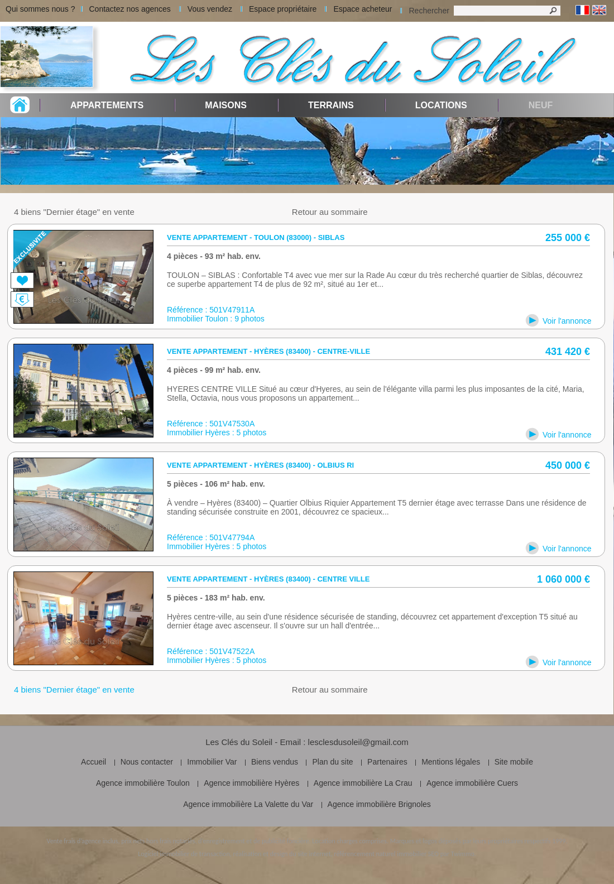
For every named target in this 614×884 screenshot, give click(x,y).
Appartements (106, 105)
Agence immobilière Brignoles (379, 804)
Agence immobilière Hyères (251, 783)
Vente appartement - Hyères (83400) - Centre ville (268, 579)
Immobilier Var (212, 761)
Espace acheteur (362, 8)
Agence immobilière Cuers (472, 783)
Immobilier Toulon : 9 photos (216, 318)
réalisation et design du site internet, (282, 854)
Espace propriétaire (282, 8)
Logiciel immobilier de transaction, (185, 854)
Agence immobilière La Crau (363, 783)
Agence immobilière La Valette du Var (248, 804)
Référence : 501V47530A (211, 423)
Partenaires (387, 761)
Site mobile (514, 761)
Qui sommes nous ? (40, 8)
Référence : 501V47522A (211, 651)
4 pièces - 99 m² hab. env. (214, 370)
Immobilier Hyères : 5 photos (216, 432)
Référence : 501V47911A (211, 309)
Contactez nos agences (130, 8)
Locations (441, 105)
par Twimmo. (458, 854)
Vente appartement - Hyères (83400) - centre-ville (268, 351)
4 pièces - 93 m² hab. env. (214, 256)
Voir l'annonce (567, 320)
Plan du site (332, 761)
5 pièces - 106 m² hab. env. (216, 483)
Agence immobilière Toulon (143, 783)
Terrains (331, 105)
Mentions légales (450, 761)
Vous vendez (210, 8)
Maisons (226, 105)
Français (582, 10)
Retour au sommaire (330, 212)
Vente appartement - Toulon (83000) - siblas (255, 237)
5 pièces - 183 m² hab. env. (216, 597)
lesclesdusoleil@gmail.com (358, 742)
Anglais (599, 10)
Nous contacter (147, 761)
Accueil (93, 761)
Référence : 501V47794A (211, 537)
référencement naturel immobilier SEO (386, 854)
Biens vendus (274, 761)
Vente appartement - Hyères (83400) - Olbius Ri (260, 465)
